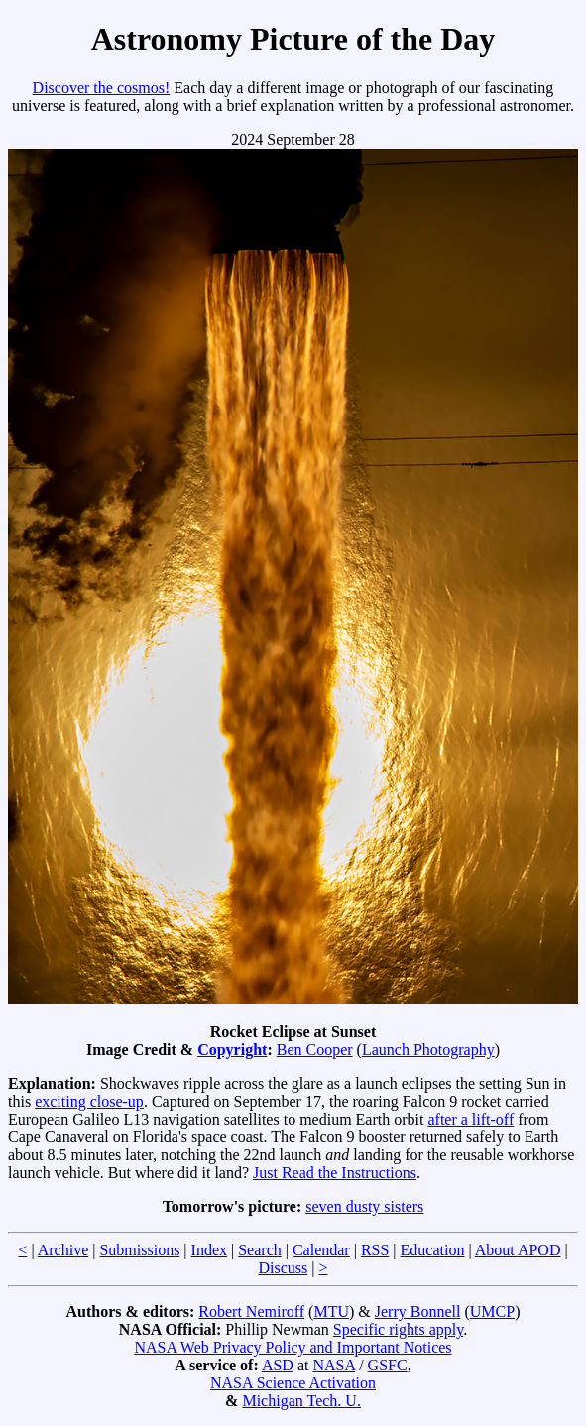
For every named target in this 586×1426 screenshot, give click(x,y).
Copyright (232, 1049)
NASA (333, 1365)
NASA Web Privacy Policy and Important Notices (292, 1347)
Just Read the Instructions (334, 1172)
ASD (277, 1365)
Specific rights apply (398, 1329)
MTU (331, 1311)
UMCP (492, 1311)
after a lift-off (470, 1119)
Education (433, 1250)
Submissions (139, 1250)
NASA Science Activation (293, 1382)
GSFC (388, 1365)
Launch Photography (428, 1049)
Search (260, 1250)
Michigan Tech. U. (301, 1400)
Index (209, 1250)
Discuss (282, 1267)
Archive (63, 1250)
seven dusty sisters (364, 1206)
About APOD (518, 1250)
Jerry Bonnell (418, 1311)
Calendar (321, 1250)
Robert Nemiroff (251, 1311)
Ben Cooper (315, 1049)
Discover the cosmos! (102, 87)
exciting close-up (89, 1101)
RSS (375, 1250)
